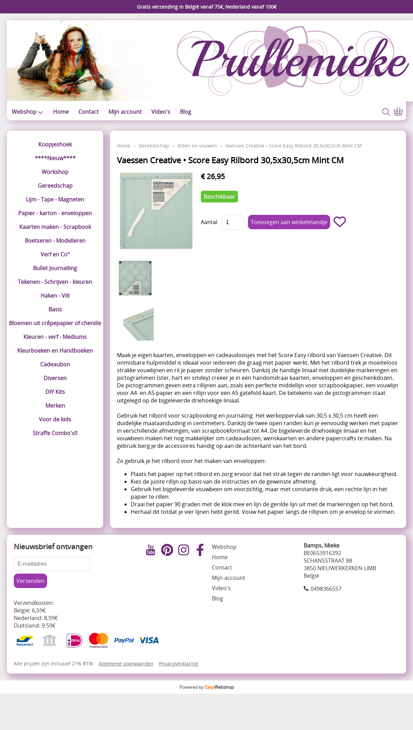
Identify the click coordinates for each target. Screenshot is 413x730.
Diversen (55, 378)
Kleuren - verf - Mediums (55, 337)
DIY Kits (55, 392)
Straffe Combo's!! (55, 433)
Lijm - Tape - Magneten (55, 199)
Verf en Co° (55, 254)
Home (61, 111)
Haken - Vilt (55, 295)
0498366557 (326, 589)
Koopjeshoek (55, 144)
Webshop (27, 111)
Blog (185, 111)
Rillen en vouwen (197, 145)
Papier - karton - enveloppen (55, 213)
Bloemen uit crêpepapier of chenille (55, 323)
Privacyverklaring (178, 663)
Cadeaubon (55, 364)
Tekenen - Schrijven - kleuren (55, 282)
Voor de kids (55, 419)
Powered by (207, 687)
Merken (55, 405)
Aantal (209, 222)
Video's (160, 111)
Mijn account (125, 111)
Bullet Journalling (55, 268)
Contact (88, 111)
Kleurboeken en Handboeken (55, 350)
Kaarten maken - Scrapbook (55, 227)
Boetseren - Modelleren (55, 240)
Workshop (55, 172)
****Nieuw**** (55, 158)
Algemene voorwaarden (126, 663)
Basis (55, 309)
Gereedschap (55, 185)
